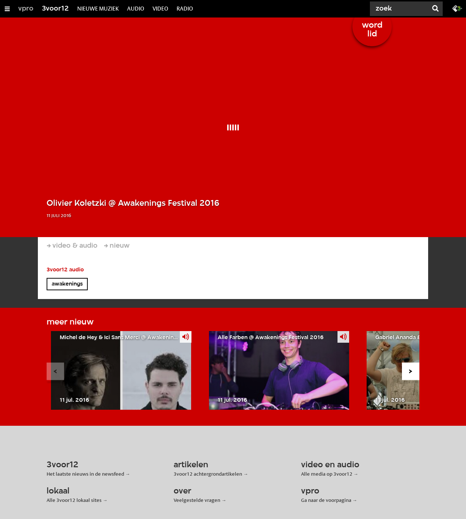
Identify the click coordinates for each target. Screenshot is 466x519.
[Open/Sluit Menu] (7, 8)
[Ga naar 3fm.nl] (457, 8)
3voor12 (55, 8)
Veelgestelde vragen (197, 500)
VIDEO (160, 8)
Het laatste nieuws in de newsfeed (85, 474)
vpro (25, 8)
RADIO (185, 8)
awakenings (67, 284)
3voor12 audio (65, 270)
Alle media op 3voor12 (326, 474)
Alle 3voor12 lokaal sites (74, 500)
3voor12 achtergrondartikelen (208, 474)
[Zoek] (400, 8)
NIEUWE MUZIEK (98, 8)
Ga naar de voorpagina (326, 500)
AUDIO (135, 8)
